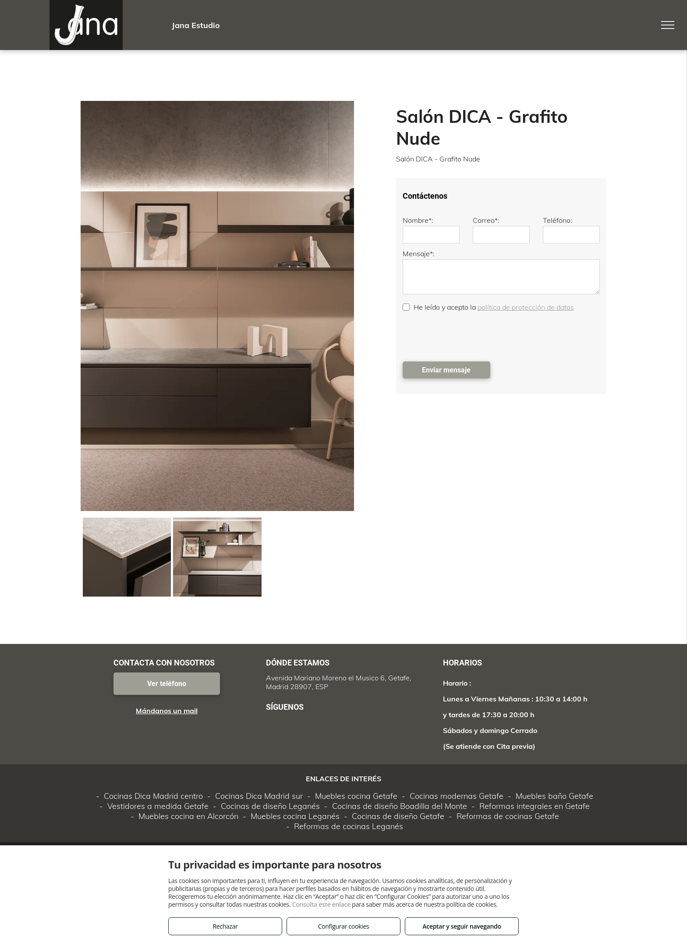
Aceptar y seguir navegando (461, 926)
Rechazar (224, 926)
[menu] (667, 25)
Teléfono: (557, 220)
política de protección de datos (526, 307)
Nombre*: (418, 220)
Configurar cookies (343, 926)
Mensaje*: (419, 253)
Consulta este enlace (321, 904)
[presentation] (469, 335)
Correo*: (486, 220)
